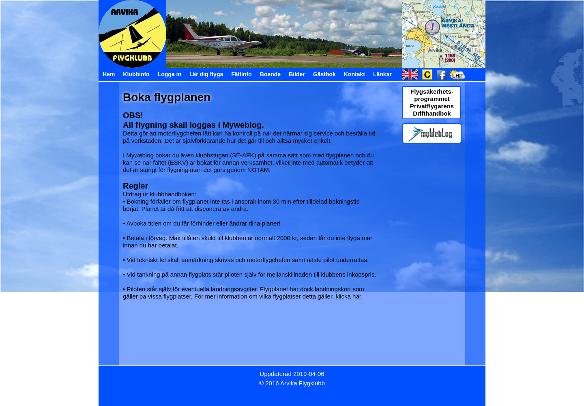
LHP (457, 76)
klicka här (348, 296)
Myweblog (242, 124)
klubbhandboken (172, 194)
